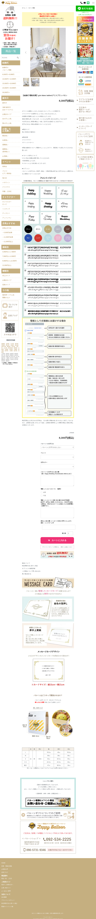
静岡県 (15, 348)
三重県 (11, 350)
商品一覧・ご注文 (6, 878)
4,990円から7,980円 (9, 252)
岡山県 (7, 345)
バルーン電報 (31, 8)
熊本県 (16, 343)
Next (70, 52)
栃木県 (15, 350)
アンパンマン (6, 218)
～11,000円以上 (7, 241)
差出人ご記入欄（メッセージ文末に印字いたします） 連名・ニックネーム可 (57, 522)
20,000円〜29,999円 (9, 88)
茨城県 (6, 349)
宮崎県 (3, 345)
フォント (43, 453)
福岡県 (3, 343)
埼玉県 (13, 346)
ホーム (23, 8)
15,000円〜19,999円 (9, 83)
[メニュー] (93, 3)
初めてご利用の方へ (7, 884)
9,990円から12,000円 (9, 261)
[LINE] (88, 2)
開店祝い (5, 135)
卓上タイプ (6, 275)
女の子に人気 (6, 119)
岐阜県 (6, 350)
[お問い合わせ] (85, 3)
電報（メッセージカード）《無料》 (51, 489)
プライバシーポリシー (8, 900)
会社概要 (4, 897)
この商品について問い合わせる (31, 571)
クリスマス (6, 187)
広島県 (11, 349)
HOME (3, 863)
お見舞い (5, 156)
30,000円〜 (6, 92)
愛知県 (8, 346)
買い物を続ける (26, 574)
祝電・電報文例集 (6, 866)
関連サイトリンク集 (7, 906)
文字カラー (44, 462)
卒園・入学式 (6, 191)
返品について (26, 563)
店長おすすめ (6, 228)
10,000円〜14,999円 (9, 79)
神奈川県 (3, 346)
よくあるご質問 (6, 891)
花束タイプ (6, 284)
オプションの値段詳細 (28, 568)
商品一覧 (11, 51)
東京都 (16, 345)
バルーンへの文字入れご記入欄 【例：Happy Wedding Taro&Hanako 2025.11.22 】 (56, 472)
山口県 (5, 348)
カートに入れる (57, 540)
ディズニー (6, 213)
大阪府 (12, 345)
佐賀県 (7, 343)
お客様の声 (4, 869)
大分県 (12, 343)
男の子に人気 (6, 123)
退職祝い (5, 144)
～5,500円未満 (7, 232)
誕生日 (4, 103)
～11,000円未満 (7, 237)
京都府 (15, 349)
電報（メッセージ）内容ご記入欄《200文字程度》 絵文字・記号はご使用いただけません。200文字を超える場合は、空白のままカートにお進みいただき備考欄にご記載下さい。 (57, 503)
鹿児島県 (10, 348)
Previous (26, 52)
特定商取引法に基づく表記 (30, 565)
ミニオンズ (6, 209)
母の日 (4, 178)
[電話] (81, 3)
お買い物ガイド (6, 888)
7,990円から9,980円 (9, 256)
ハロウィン (6, 182)
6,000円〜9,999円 (8, 74)
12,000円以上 (6, 265)
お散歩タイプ (6, 114)
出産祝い (5, 140)
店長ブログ (4, 872)
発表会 (4, 166)
